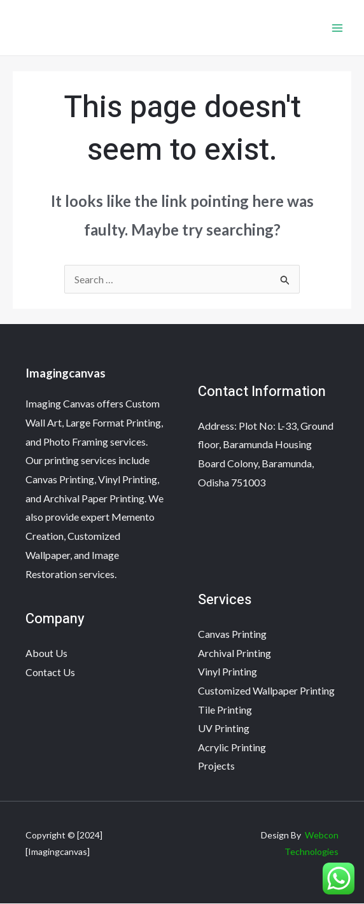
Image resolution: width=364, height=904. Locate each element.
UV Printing (223, 729)
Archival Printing (234, 653)
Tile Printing (225, 709)
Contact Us (50, 672)
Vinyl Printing (227, 672)
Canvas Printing (232, 634)
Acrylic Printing (232, 747)
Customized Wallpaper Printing (266, 690)
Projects (216, 766)
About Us (46, 653)
